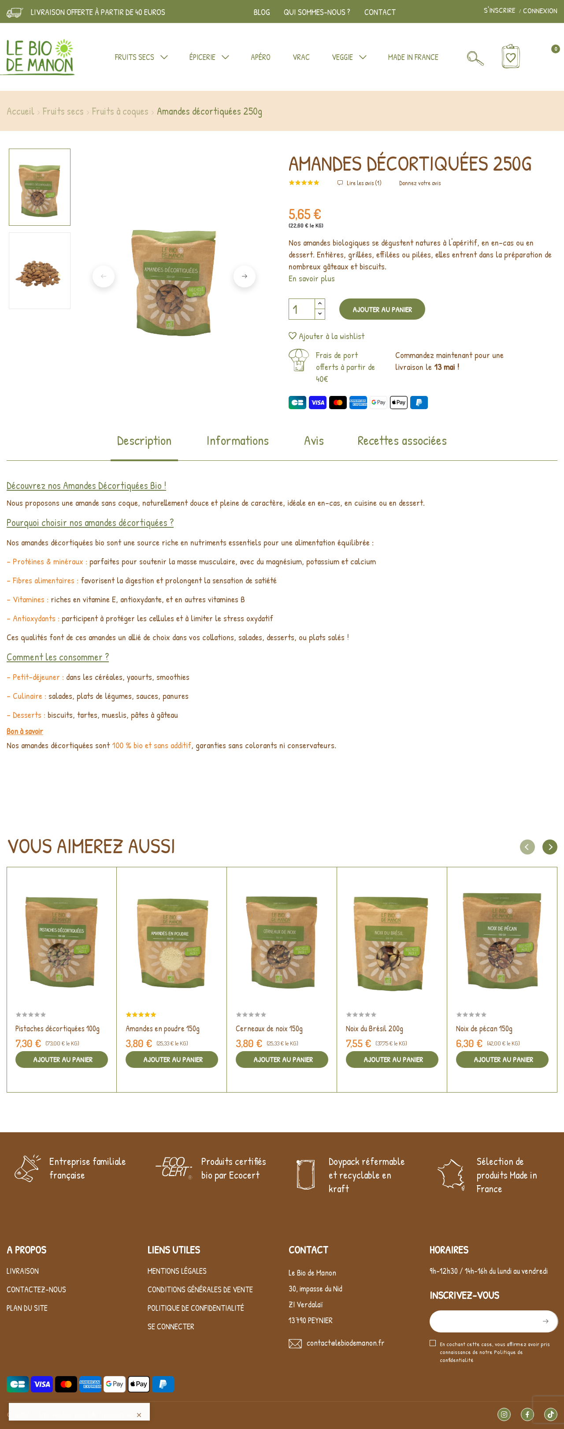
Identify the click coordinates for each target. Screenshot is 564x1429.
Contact (380, 12)
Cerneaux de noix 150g (269, 1028)
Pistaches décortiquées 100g (57, 1028)
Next (245, 276)
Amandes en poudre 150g (163, 1028)
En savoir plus (312, 278)
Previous (104, 276)
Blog (262, 12)
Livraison (23, 1412)
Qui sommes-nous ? (317, 12)
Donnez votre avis (420, 183)
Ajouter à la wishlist (326, 336)
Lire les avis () (363, 183)
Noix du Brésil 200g (374, 1028)
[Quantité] (302, 309)
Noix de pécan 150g (484, 1028)
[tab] (144, 446)
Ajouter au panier (382, 309)
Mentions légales (177, 1412)
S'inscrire (500, 10)
